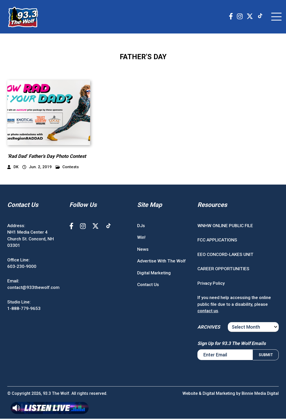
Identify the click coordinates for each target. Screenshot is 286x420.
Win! (141, 238)
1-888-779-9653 (24, 310)
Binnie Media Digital (260, 394)
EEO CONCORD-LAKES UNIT (225, 255)
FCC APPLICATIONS (217, 241)
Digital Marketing (154, 274)
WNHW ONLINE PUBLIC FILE (225, 226)
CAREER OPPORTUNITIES (223, 270)
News (143, 250)
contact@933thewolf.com (33, 289)
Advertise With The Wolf (161, 262)
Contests (67, 168)
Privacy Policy (211, 284)
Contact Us (148, 286)
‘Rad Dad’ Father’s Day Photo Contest (48, 157)
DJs (141, 226)
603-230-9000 (21, 267)
